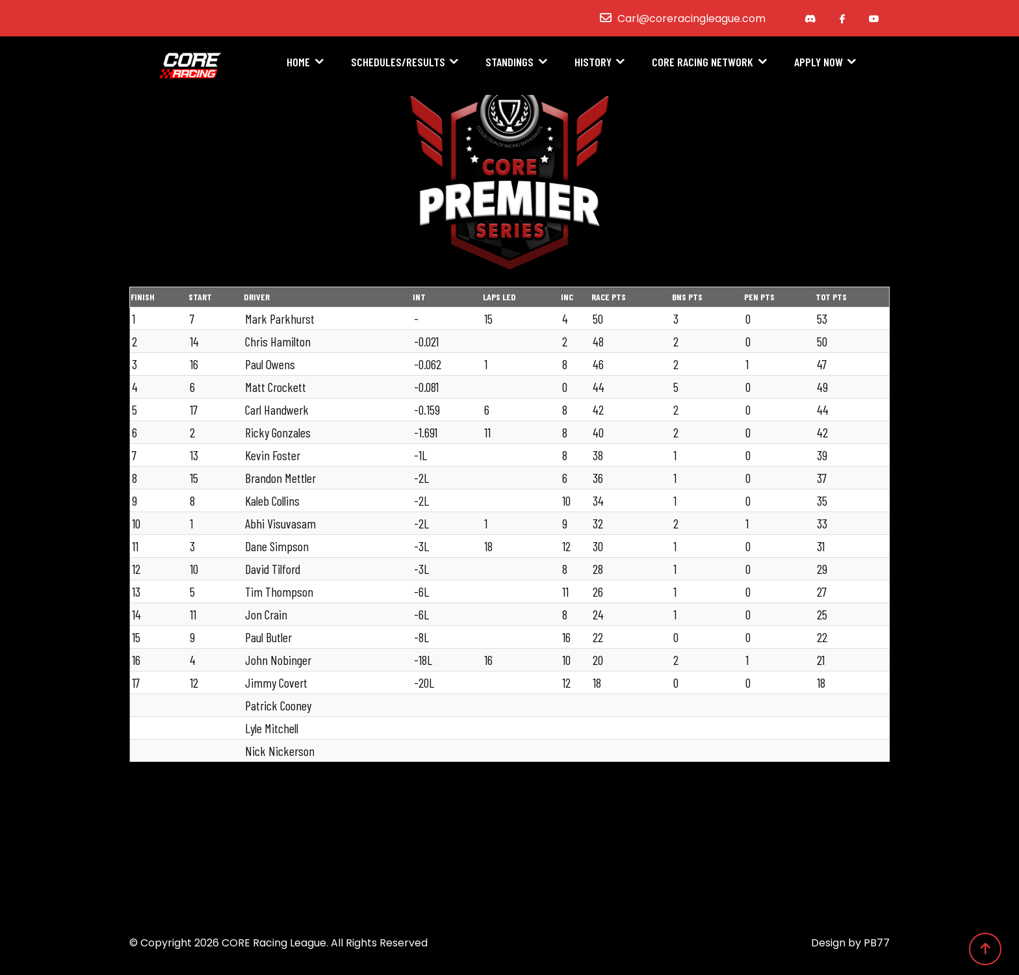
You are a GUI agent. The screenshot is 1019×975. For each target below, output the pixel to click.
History (593, 63)
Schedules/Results (398, 63)
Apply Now (818, 63)
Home (298, 63)
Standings (509, 63)
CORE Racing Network (702, 63)
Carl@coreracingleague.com (691, 18)
